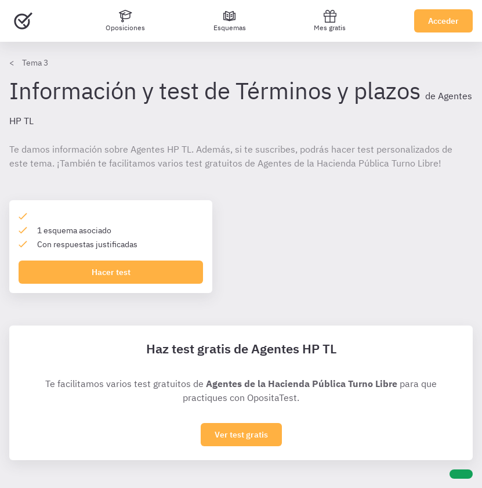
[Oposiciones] (125, 20)
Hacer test (111, 272)
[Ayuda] (461, 474)
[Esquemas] (229, 20)
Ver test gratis (241, 434)
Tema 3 (35, 62)
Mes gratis (330, 20)
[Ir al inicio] (23, 21)
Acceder (443, 21)
